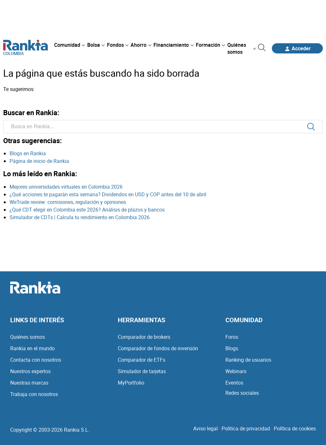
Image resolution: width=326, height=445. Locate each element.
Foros (231, 336)
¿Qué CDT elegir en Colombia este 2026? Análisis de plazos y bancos (87, 209)
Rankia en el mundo (32, 348)
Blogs (231, 348)
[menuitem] (69, 44)
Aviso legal (205, 428)
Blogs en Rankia (28, 153)
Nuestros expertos (30, 371)
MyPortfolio (131, 382)
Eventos (234, 382)
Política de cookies (295, 428)
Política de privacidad (246, 428)
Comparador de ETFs (141, 359)
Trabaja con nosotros (34, 394)
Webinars (235, 371)
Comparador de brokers (144, 336)
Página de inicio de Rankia (39, 160)
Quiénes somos (27, 336)
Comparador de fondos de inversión (158, 348)
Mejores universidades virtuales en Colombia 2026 (66, 186)
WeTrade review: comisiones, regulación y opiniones (68, 201)
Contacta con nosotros (35, 359)
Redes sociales (242, 392)
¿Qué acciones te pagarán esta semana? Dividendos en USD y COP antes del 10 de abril (108, 194)
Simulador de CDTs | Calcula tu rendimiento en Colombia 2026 (80, 217)
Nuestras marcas (29, 382)
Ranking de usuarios (248, 359)
